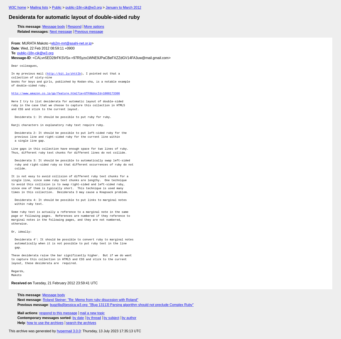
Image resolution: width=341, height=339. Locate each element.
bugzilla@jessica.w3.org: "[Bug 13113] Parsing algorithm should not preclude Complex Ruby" (122, 305)
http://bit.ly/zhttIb (64, 74)
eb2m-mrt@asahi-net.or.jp (71, 43)
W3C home (17, 7)
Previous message (89, 31)
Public (57, 7)
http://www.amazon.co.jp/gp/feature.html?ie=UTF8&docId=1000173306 (65, 94)
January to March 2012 (123, 7)
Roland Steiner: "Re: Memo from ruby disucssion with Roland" (90, 300)
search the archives (81, 323)
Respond (75, 26)
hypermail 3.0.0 (68, 331)
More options (94, 26)
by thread (94, 318)
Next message (61, 31)
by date (78, 318)
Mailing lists (39, 7)
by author (129, 318)
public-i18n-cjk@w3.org (83, 7)
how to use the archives (45, 323)
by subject (111, 318)
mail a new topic (92, 313)
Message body (53, 26)
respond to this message (58, 313)
